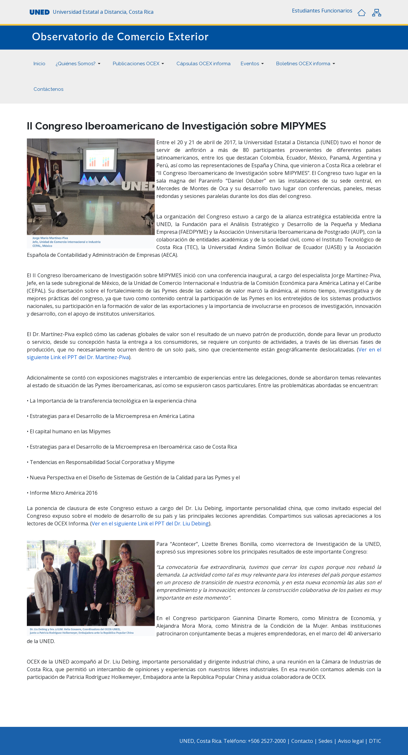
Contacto (302, 740)
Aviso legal (351, 740)
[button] (306, 10)
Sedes (326, 740)
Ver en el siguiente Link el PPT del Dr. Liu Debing (150, 523)
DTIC (375, 740)
